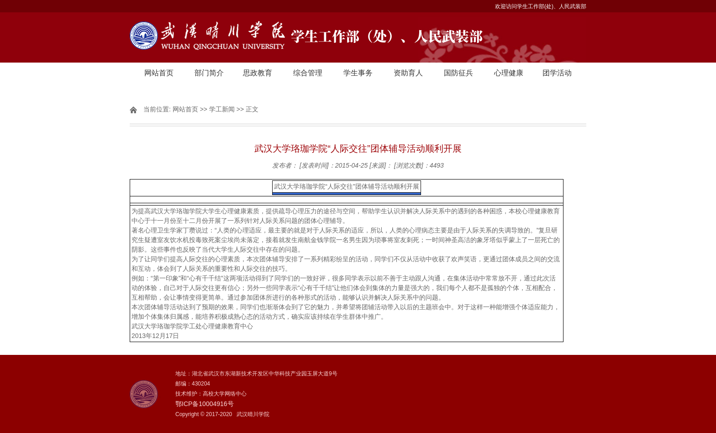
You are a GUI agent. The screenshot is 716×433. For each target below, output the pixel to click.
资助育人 (408, 73)
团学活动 (557, 73)
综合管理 (307, 73)
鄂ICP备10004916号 (204, 403)
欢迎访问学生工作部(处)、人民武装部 (540, 6)
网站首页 (159, 73)
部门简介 (209, 73)
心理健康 (508, 73)
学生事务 (358, 73)
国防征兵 (458, 73)
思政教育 (257, 73)
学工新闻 (222, 109)
